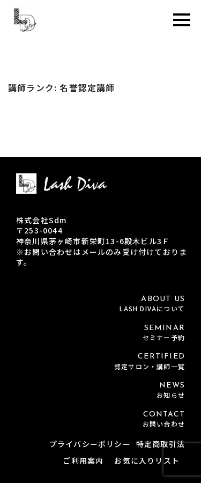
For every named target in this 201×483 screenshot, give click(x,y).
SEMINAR (100, 333)
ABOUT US (100, 304)
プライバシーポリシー (90, 443)
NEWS (100, 390)
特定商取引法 (160, 443)
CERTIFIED (100, 361)
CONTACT (100, 419)
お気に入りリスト (147, 460)
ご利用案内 (83, 460)
